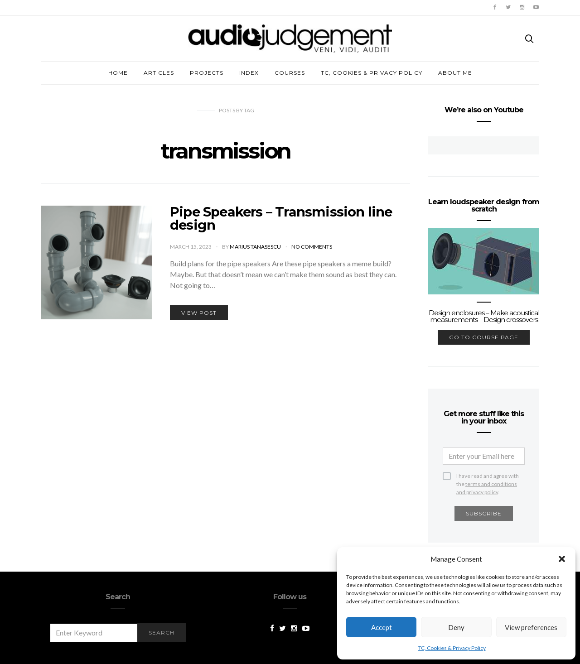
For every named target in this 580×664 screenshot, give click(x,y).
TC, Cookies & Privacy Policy (452, 648)
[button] (561, 558)
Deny (456, 627)
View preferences (531, 627)
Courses (290, 72)
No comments (311, 246)
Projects (206, 72)
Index (249, 72)
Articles (159, 72)
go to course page (483, 337)
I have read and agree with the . (487, 476)
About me (455, 72)
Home (118, 72)
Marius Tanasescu (256, 246)
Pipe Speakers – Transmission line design (281, 218)
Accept (381, 627)
